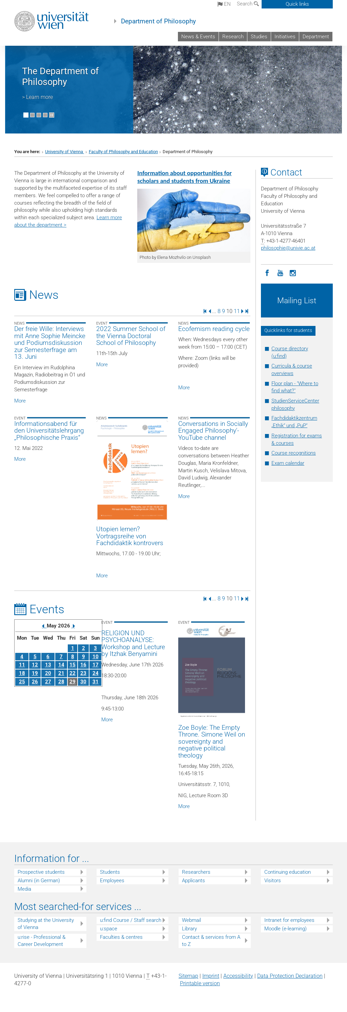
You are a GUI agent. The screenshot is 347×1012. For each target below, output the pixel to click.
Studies (259, 37)
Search (248, 4)
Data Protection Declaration (290, 976)
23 (83, 673)
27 (48, 682)
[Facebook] (267, 272)
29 (72, 682)
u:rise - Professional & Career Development (41, 940)
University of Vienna (64, 151)
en (224, 4)
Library (189, 929)
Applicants (193, 880)
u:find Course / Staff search (130, 920)
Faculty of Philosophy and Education (123, 151)
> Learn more (37, 97)
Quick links (297, 4)
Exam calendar (287, 463)
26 (35, 682)
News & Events (198, 37)
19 (35, 673)
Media (24, 889)
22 (72, 673)
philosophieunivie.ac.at (288, 248)
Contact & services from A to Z (211, 940)
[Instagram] (293, 272)
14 (61, 665)
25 (22, 682)
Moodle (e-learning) (285, 929)
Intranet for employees (289, 920)
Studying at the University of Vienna (46, 923)
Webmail (191, 920)
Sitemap (188, 976)
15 (72, 665)
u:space (108, 929)
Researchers (196, 872)
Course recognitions (293, 453)
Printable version (200, 983)
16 (83, 665)
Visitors (272, 880)
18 (22, 673)
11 (237, 311)
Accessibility (238, 976)
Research (233, 37)
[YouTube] (280, 272)
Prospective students (41, 872)
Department (316, 37)
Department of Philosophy (158, 21)
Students (110, 872)
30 (83, 682)
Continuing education (287, 872)
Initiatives (284, 37)
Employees (112, 880)
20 (48, 673)
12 (35, 665)
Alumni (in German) (39, 880)
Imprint (210, 976)
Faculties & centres (121, 937)
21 (61, 673)
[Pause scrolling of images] (51, 115)
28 (61, 682)
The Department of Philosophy (60, 76)
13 (48, 665)
